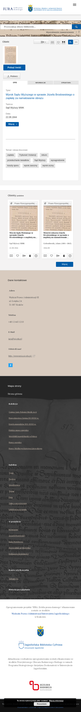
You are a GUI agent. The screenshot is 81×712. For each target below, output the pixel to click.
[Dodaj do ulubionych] (58, 42)
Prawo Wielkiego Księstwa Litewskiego (25, 448)
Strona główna (15, 394)
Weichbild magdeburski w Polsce (23, 436)
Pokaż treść (14, 67)
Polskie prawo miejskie (19, 430)
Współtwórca (14, 485)
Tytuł (11, 473)
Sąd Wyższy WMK (15, 107)
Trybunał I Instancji (27, 155)
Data (11, 497)
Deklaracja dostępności (19, 554)
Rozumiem (42, 704)
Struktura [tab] (66, 83)
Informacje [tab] (40, 83)
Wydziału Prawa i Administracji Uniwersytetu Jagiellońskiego (40, 613)
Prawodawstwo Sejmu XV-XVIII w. (24, 418)
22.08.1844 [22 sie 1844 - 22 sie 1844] (11, 117)
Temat (12, 491)
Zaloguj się (13, 579)
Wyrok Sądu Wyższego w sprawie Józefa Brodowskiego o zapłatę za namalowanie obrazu (22, 235)
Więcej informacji (56, 701)
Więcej (64, 264)
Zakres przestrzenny (18, 503)
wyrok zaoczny (30, 165)
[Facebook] (10, 365)
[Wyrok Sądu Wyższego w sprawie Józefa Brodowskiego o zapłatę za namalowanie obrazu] (10, 55)
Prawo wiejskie (15, 442)
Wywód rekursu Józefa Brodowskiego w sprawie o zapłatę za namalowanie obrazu (56, 235)
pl (70, 42)
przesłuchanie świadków (18, 160)
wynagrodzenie (57, 160)
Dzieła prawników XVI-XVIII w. (22, 424)
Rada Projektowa (16, 542)
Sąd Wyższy (39, 160)
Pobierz (12, 76)
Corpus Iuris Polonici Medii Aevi (23, 412)
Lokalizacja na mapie (18, 509)
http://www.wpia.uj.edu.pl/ (21, 356)
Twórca (12, 479)
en (76, 42)
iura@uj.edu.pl (15, 339)
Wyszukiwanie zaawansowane (60, 32)
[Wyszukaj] (76, 26)
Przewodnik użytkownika (19, 548)
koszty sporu (13, 165)
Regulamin (13, 529)
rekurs (44, 155)
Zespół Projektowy (17, 535)
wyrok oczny (48, 165)
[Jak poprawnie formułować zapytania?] (79, 32)
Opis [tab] (15, 83)
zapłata (10, 155)
